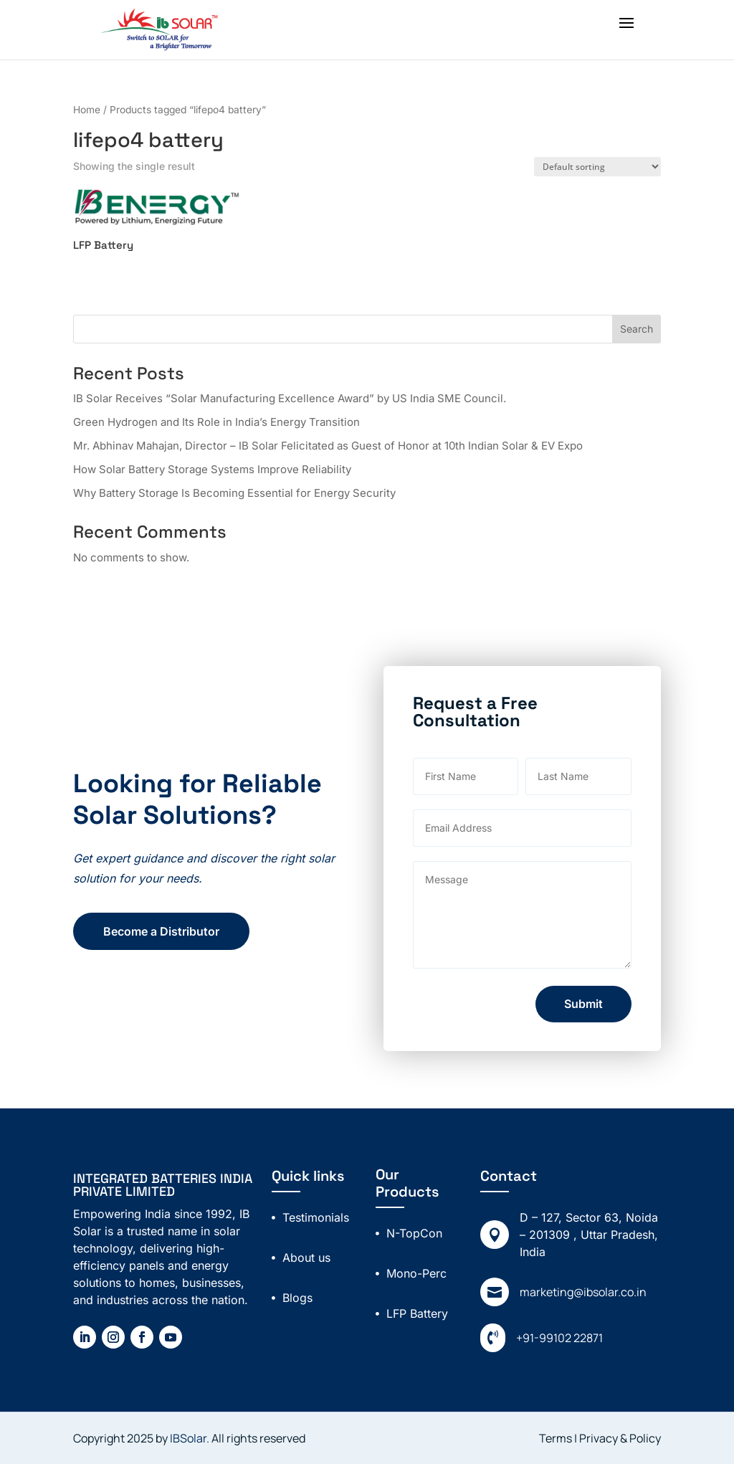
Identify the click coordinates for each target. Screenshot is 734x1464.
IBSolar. (189, 1438)
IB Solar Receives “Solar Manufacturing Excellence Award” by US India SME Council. (289, 398)
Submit (636, 1004)
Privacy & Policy (620, 1438)
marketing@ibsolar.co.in (583, 1292)
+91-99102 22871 (559, 1338)
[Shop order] (597, 166)
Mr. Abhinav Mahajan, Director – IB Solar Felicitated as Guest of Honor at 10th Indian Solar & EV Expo (328, 445)
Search (636, 329)
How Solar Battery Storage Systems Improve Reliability (212, 469)
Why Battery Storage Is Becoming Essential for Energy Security (234, 493)
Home (86, 109)
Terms (556, 1438)
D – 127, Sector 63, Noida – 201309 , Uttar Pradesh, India (589, 1234)
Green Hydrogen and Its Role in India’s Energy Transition (216, 422)
